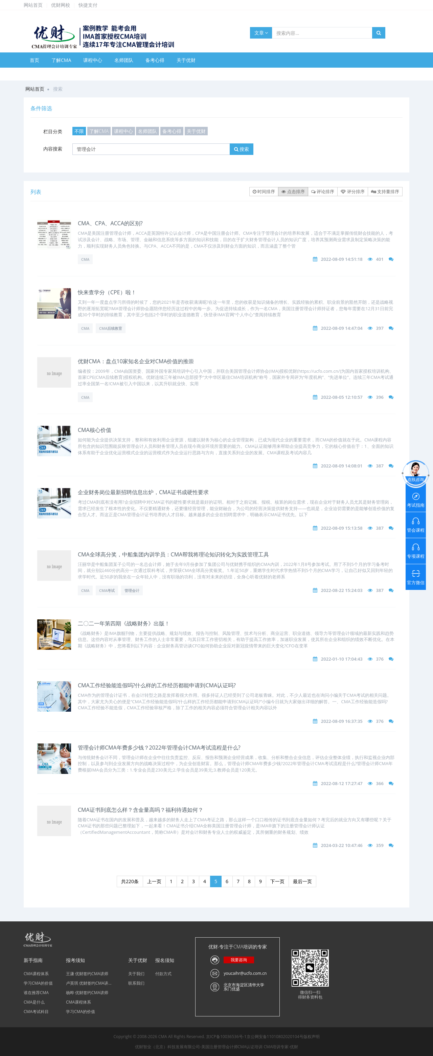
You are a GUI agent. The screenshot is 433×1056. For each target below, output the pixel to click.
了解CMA (61, 60)
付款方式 (163, 974)
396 (380, 397)
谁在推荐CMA (36, 992)
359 (380, 845)
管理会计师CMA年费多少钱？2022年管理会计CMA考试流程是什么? (159, 747)
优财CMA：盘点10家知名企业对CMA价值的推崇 (136, 361)
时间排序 (264, 191)
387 (380, 466)
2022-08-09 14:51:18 (342, 259)
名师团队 (123, 60)
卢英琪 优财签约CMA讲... (89, 983)
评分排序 (352, 191)
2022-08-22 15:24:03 (342, 590)
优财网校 (60, 5)
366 (380, 783)
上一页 (154, 881)
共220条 (130, 881)
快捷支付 (87, 5)
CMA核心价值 (94, 430)
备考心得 (154, 60)
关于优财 (186, 60)
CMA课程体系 (36, 974)
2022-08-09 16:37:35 (342, 721)
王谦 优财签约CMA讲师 (87, 974)
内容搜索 (52, 148)
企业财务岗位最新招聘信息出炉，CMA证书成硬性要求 (143, 492)
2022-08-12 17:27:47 (342, 783)
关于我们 (136, 974)
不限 (79, 131)
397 (380, 328)
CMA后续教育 (110, 328)
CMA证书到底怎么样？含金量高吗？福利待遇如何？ (140, 809)
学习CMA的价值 (38, 983)
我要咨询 (239, 960)
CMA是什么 (34, 1002)
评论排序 (322, 191)
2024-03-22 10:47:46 (342, 845)
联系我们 (136, 983)
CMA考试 (107, 590)
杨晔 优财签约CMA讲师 (87, 992)
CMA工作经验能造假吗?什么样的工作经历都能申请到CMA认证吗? (157, 685)
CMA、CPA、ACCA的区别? (110, 223)
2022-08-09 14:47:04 (342, 328)
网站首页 (33, 5)
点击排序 (292, 191)
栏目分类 (52, 131)
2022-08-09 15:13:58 (342, 528)
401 (380, 259)
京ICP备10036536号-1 (226, 1036)
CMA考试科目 (36, 1011)
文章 (261, 32)
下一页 (277, 881)
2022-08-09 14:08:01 (342, 466)
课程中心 (92, 60)
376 (380, 659)
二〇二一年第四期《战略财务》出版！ (124, 623)
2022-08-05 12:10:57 (342, 397)
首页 (34, 60)
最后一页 (302, 881)
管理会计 (131, 590)
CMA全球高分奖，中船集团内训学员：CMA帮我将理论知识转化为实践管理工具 (173, 554)
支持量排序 (385, 191)
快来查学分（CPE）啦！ (107, 292)
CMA (85, 259)
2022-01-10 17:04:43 (342, 659)
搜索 (241, 149)
